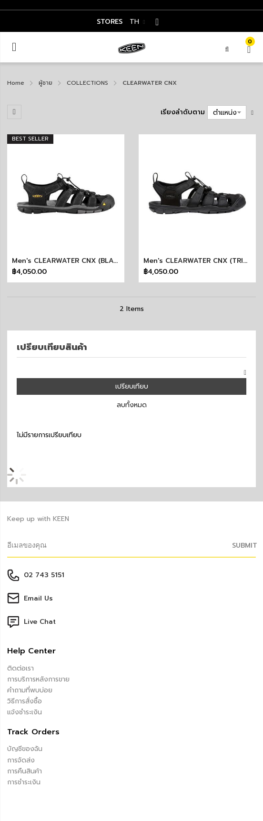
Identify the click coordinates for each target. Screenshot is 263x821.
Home (15, 83)
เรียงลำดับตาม (183, 112)
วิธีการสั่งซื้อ (24, 701)
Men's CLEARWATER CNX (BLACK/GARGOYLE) (88, 261)
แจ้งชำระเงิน (24, 712)
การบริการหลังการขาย (38, 679)
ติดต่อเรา (20, 668)
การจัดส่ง (21, 760)
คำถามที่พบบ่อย (29, 690)
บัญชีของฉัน (24, 749)
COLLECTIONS (87, 83)
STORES (109, 22)
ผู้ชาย (45, 83)
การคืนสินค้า (24, 771)
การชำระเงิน (23, 782)
